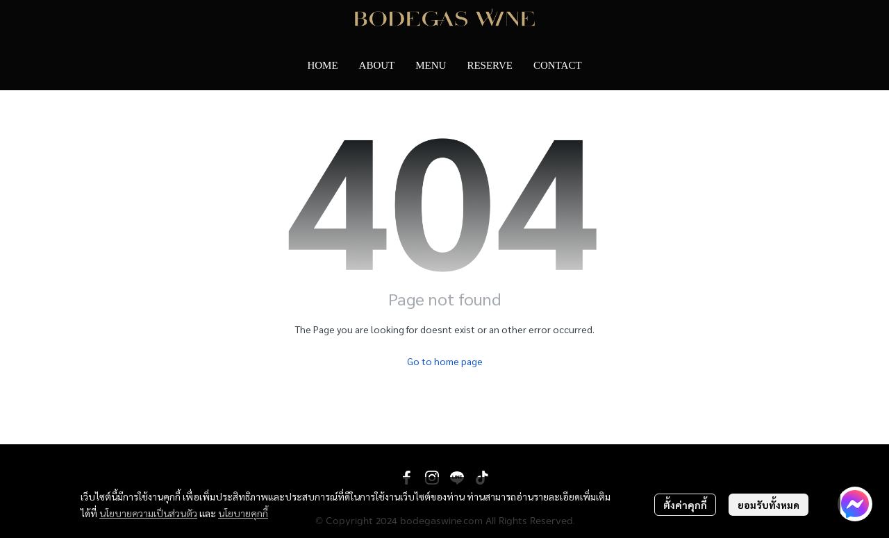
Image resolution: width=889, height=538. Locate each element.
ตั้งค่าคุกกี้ (685, 504)
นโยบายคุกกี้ (243, 513)
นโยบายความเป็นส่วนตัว (148, 513)
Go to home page (445, 361)
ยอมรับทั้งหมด (768, 504)
